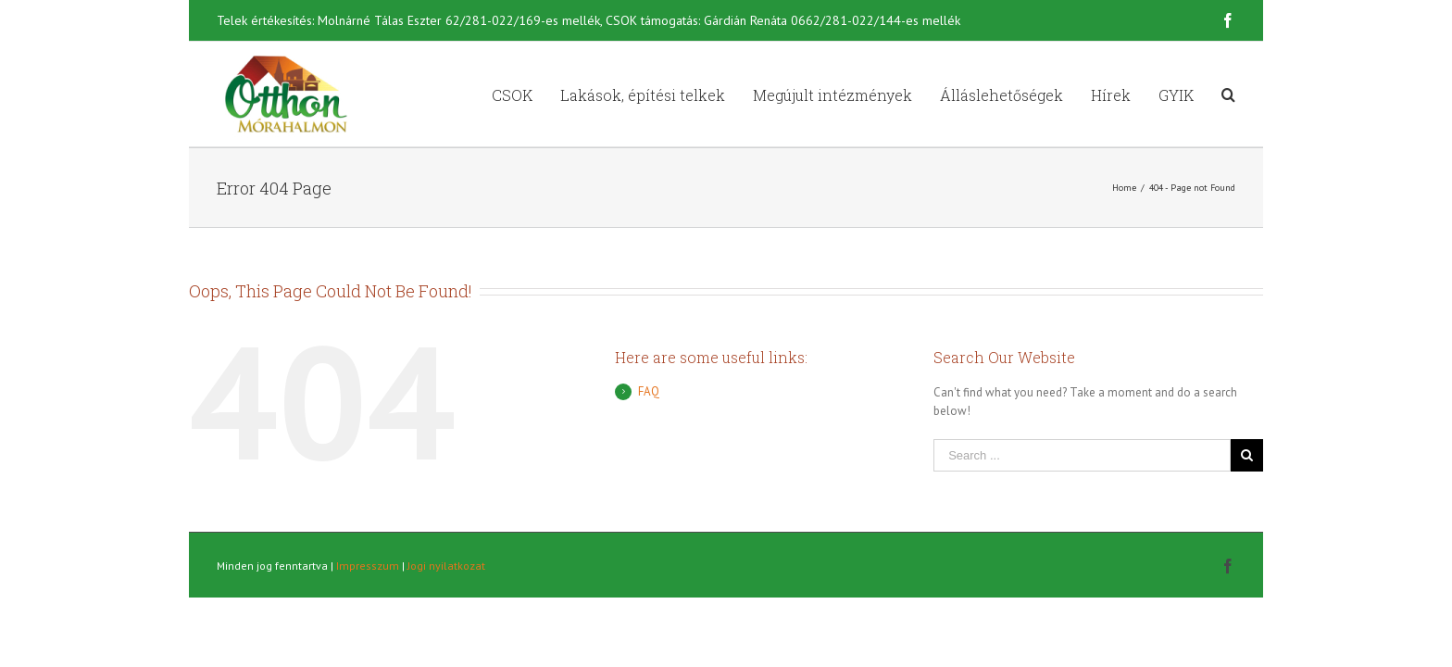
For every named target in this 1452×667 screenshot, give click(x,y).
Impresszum (367, 566)
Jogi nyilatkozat (446, 566)
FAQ (648, 391)
